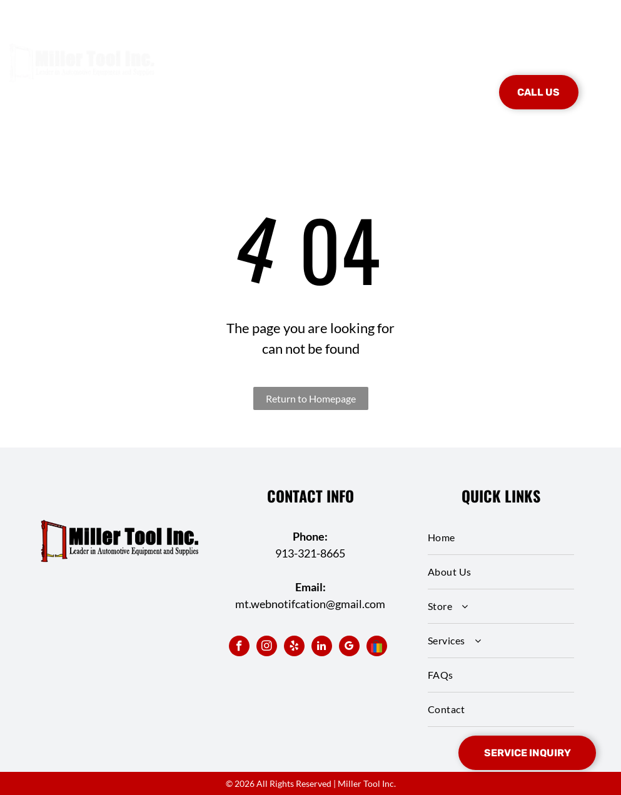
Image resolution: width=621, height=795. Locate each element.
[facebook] (239, 647)
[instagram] (266, 647)
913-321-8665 (310, 553)
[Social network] (376, 647)
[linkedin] (321, 647)
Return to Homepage (311, 398)
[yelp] (294, 647)
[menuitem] (217, 73)
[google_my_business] (349, 647)
